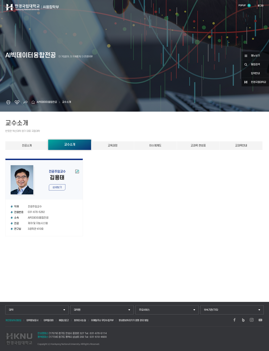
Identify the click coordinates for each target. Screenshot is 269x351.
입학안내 (255, 73)
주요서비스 (144, 309)
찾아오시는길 (80, 320)
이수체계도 (155, 145)
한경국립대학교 (258, 82)
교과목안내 (241, 145)
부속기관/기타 (211, 309)
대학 (11, 309)
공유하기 (25, 102)
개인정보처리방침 (13, 320)
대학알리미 (49, 320)
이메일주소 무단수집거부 (102, 320)
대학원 (77, 309)
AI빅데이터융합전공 (47, 102)
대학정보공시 (32, 320)
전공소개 (27, 145)
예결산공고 (64, 320)
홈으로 (33, 102)
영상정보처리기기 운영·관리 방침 (133, 320)
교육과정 (112, 145)
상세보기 (57, 187)
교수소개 (66, 102)
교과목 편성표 (198, 145)
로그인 (261, 5)
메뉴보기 (255, 55)
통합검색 (255, 64)
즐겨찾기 (17, 102)
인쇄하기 (8, 102)
